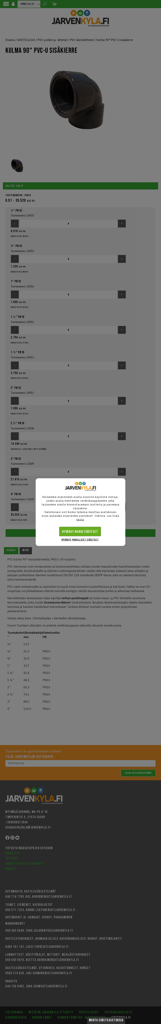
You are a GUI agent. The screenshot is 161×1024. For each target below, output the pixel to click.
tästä (80, 519)
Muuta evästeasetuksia (106, 1020)
